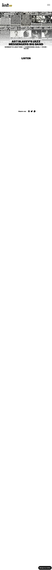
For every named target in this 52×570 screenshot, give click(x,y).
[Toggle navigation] (48, 4)
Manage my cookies (45, 568)
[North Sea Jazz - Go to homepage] (7, 4)
